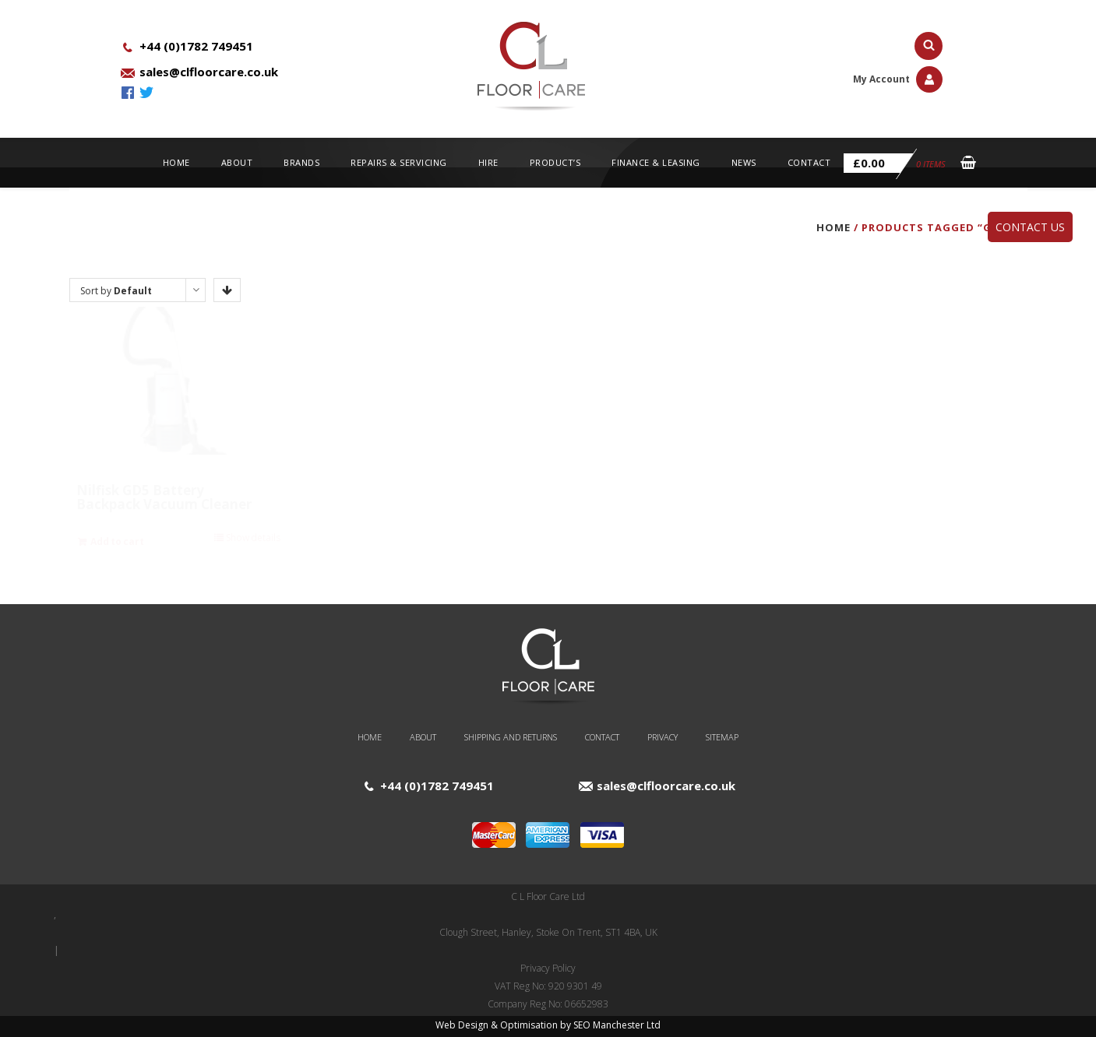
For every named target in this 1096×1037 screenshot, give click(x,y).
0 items (895, 164)
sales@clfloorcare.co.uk (208, 71)
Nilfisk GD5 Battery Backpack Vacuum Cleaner (164, 497)
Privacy (662, 737)
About (237, 162)
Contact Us (1030, 227)
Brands (301, 162)
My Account (898, 79)
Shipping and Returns (510, 737)
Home (176, 162)
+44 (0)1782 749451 (196, 46)
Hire (488, 162)
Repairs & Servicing (399, 162)
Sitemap (722, 737)
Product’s (555, 162)
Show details (253, 537)
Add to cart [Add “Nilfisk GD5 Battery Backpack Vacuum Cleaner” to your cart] (117, 542)
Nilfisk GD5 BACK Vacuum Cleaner (399, 497)
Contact (809, 162)
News (743, 162)
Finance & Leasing (655, 162)
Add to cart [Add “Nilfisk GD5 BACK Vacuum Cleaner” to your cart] (355, 542)
